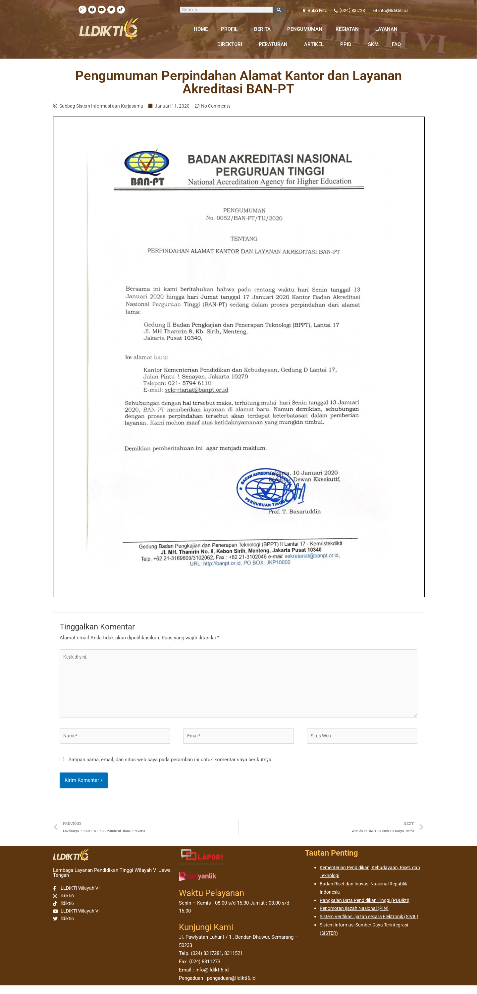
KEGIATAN (349, 29)
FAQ (396, 44)
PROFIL (231, 29)
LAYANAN (388, 29)
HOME (201, 29)
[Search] (279, 10)
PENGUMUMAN (304, 29)
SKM (373, 44)
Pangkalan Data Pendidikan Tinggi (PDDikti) (368, 909)
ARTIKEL (315, 44)
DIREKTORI (231, 44)
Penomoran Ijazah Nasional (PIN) (356, 917)
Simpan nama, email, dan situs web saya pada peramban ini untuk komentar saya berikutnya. (171, 767)
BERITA (264, 29)
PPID (347, 44)
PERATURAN (275, 44)
